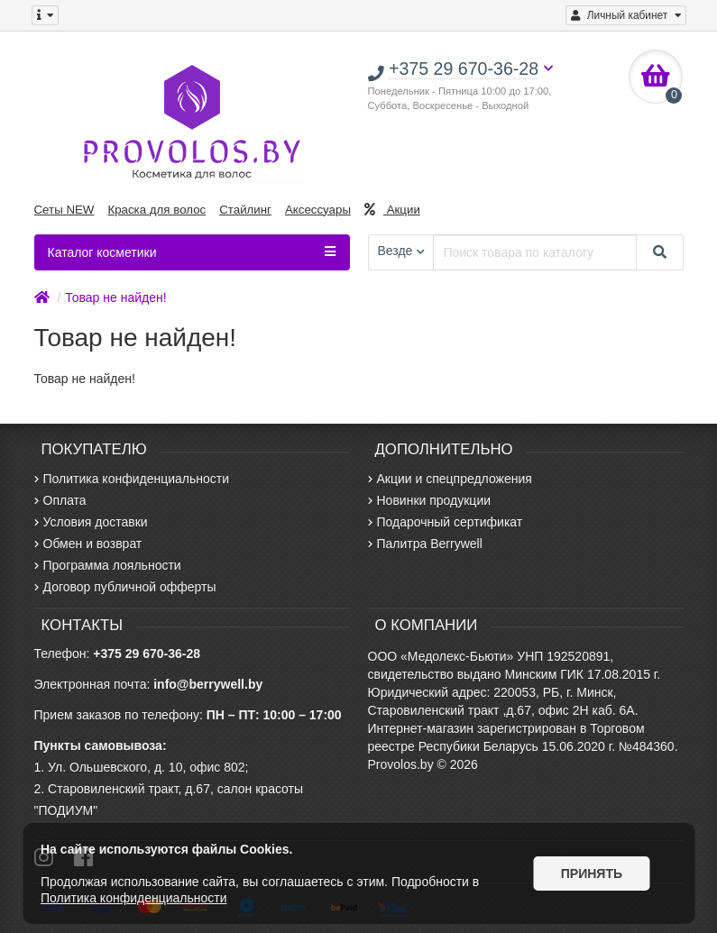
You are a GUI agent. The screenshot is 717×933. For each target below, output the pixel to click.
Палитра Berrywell (425, 543)
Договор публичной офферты (125, 587)
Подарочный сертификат (445, 522)
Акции (392, 209)
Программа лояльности (107, 565)
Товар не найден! (115, 297)
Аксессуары (318, 209)
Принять (591, 873)
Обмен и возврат (88, 543)
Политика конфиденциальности (132, 478)
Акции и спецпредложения (450, 478)
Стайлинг (245, 209)
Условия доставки (91, 522)
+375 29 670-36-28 (146, 653)
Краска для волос (156, 209)
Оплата (60, 500)
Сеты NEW (64, 209)
